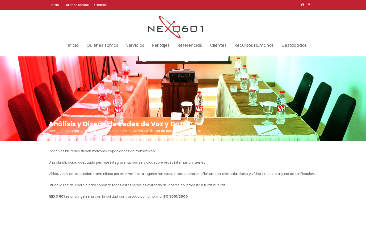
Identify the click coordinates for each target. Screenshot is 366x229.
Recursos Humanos (254, 45)
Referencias (190, 45)
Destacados (294, 45)
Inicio (55, 5)
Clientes (100, 5)
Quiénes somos (76, 5)
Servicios (135, 45)
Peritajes (161, 45)
